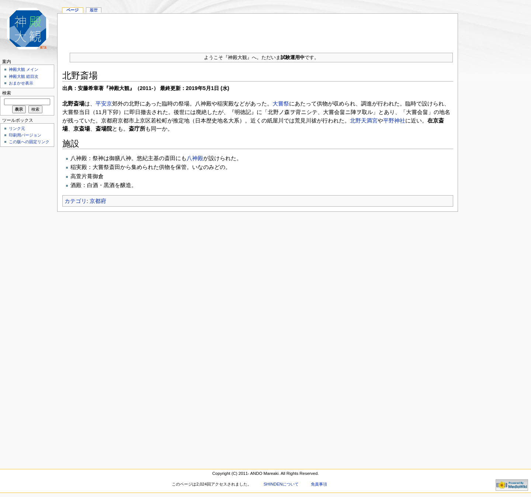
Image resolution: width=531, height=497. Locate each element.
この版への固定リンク (29, 141)
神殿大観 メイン (23, 69)
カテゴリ (76, 201)
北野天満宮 (364, 120)
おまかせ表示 (21, 83)
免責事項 (319, 484)
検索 (6, 93)
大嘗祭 (281, 103)
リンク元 (17, 128)
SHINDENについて (281, 484)
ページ (72, 10)
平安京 (104, 103)
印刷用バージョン (25, 135)
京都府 (98, 201)
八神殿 (195, 158)
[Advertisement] (258, 30)
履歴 (94, 10)
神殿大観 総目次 (23, 76)
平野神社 (394, 120)
